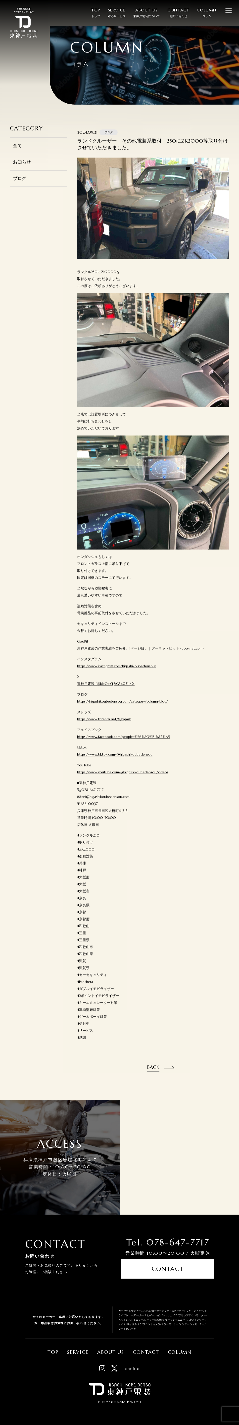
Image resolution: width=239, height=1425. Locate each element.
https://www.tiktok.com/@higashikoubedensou (114, 760)
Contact (168, 1273)
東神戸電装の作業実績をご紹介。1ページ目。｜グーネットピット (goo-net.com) (140, 654)
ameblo (132, 1365)
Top (53, 1348)
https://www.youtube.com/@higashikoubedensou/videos (122, 777)
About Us (110, 1348)
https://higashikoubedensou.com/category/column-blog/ (122, 707)
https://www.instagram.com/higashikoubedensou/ (116, 671)
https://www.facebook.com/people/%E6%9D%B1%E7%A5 (123, 742)
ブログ (19, 183)
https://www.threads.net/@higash (104, 724)
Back (153, 1073)
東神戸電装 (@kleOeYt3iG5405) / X (106, 689)
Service (78, 1348)
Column (179, 1348)
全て (17, 151)
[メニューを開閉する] (228, 10)
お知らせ (22, 167)
